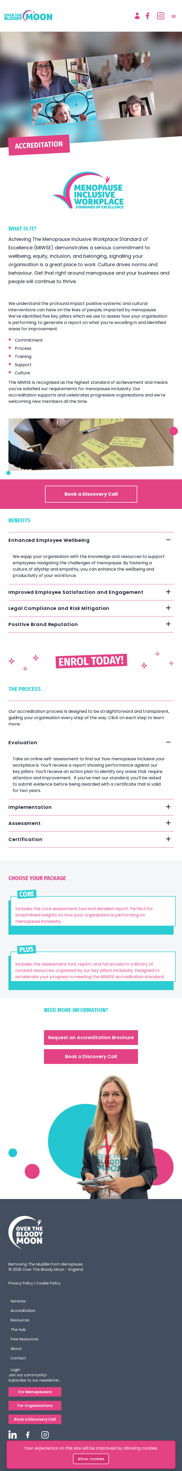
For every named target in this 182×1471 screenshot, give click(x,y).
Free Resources (24, 1339)
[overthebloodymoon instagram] (45, 1434)
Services (18, 1301)
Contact (18, 1358)
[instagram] (160, 15)
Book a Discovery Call (91, 494)
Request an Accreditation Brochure (91, 1037)
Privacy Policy (20, 1283)
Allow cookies (91, 1459)
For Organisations (35, 1405)
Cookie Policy (48, 1283)
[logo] (66, 15)
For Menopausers (35, 1391)
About (16, 1348)
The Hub (18, 1329)
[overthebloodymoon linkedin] (12, 1434)
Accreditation (23, 1310)
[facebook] (147, 15)
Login (15, 1369)
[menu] (174, 15)
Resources (20, 1320)
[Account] (137, 16)
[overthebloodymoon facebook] (27, 1434)
